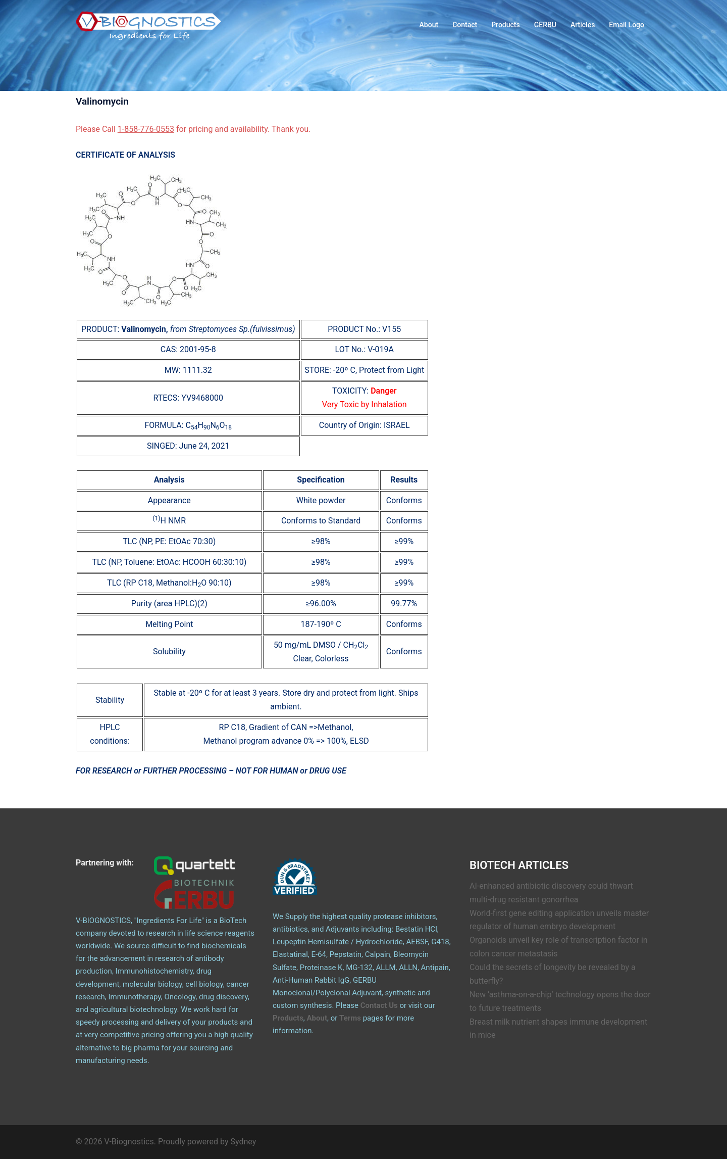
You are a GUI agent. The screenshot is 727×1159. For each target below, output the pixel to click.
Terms (350, 1018)
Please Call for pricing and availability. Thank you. (193, 129)
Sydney (243, 1141)
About (429, 25)
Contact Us (379, 1005)
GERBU (545, 25)
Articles (582, 25)
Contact (464, 25)
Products (505, 25)
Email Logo (626, 25)
